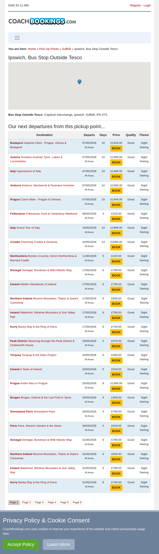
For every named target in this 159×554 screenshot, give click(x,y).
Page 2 (26, 502)
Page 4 (52, 502)
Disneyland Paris (32, 411)
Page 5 (64, 502)
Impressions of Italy (25, 171)
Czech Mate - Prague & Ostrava (35, 199)
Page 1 (14, 502)
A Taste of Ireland (26, 369)
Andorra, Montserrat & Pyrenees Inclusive (42, 185)
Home (32, 49)
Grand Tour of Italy (25, 227)
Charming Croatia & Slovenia (33, 241)
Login (147, 5)
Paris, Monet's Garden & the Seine (35, 425)
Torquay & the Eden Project (33, 355)
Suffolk (66, 49)
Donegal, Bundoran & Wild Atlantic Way (41, 270)
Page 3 (39, 502)
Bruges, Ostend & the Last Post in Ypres (40, 397)
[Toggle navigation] (17, 38)
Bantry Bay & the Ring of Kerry (33, 326)
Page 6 (77, 502)
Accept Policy (20, 544)
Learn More (58, 544)
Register (135, 5)
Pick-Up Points (49, 49)
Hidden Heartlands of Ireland (33, 284)
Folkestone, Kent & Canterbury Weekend (43, 213)
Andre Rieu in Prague (28, 383)
